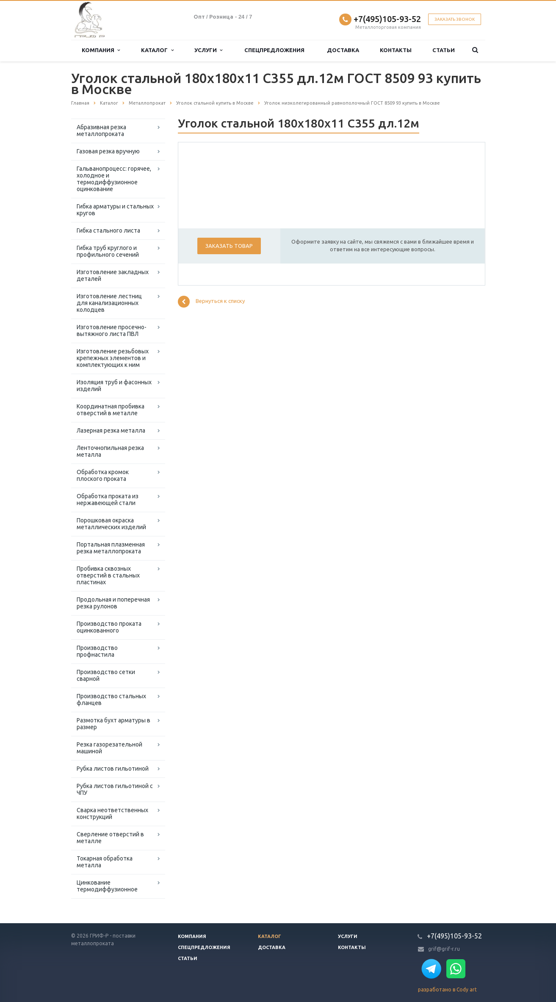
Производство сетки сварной (106, 675)
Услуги (208, 50)
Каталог (157, 50)
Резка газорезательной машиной (109, 748)
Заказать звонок (454, 19)
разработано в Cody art (447, 989)
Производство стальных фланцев (111, 699)
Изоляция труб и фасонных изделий (114, 385)
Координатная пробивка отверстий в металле (110, 409)
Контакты (396, 50)
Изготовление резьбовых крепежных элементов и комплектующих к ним (113, 358)
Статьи (443, 50)
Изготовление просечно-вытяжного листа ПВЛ (112, 330)
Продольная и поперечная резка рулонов (113, 603)
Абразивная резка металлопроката (101, 130)
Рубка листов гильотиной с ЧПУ (115, 789)
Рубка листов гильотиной (113, 768)
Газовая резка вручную (108, 151)
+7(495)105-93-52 (387, 18)
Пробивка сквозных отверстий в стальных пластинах (108, 575)
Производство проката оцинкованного (109, 627)
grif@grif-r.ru (444, 949)
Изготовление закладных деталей (113, 275)
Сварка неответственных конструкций (112, 813)
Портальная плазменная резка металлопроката (111, 548)
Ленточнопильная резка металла (110, 451)
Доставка (343, 50)
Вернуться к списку (211, 302)
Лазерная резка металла (111, 430)
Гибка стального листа (108, 230)
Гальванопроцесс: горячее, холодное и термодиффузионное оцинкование (114, 178)
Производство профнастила (97, 651)
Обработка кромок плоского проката (103, 475)
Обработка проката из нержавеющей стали (107, 499)
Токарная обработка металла (105, 862)
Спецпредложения (274, 50)
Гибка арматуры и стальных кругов (115, 209)
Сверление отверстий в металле (110, 837)
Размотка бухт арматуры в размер (113, 723)
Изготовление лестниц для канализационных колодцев (109, 303)
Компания (101, 50)
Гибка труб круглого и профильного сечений (108, 251)
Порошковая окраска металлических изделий (111, 523)
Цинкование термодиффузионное (107, 886)
